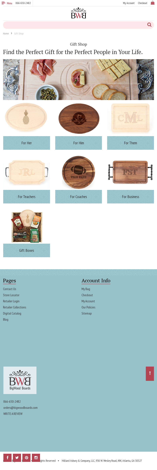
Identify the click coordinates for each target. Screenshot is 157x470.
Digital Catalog (12, 313)
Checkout (87, 295)
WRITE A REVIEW (12, 414)
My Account (88, 301)
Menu (7, 3)
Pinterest (26, 459)
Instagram (36, 459)
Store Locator (11, 295)
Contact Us (9, 289)
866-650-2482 (12, 401)
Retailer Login (11, 301)
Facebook (7, 459)
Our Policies (88, 307)
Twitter (17, 459)
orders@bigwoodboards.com (20, 407)
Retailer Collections (14, 307)
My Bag (86, 289)
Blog (5, 319)
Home (6, 33)
